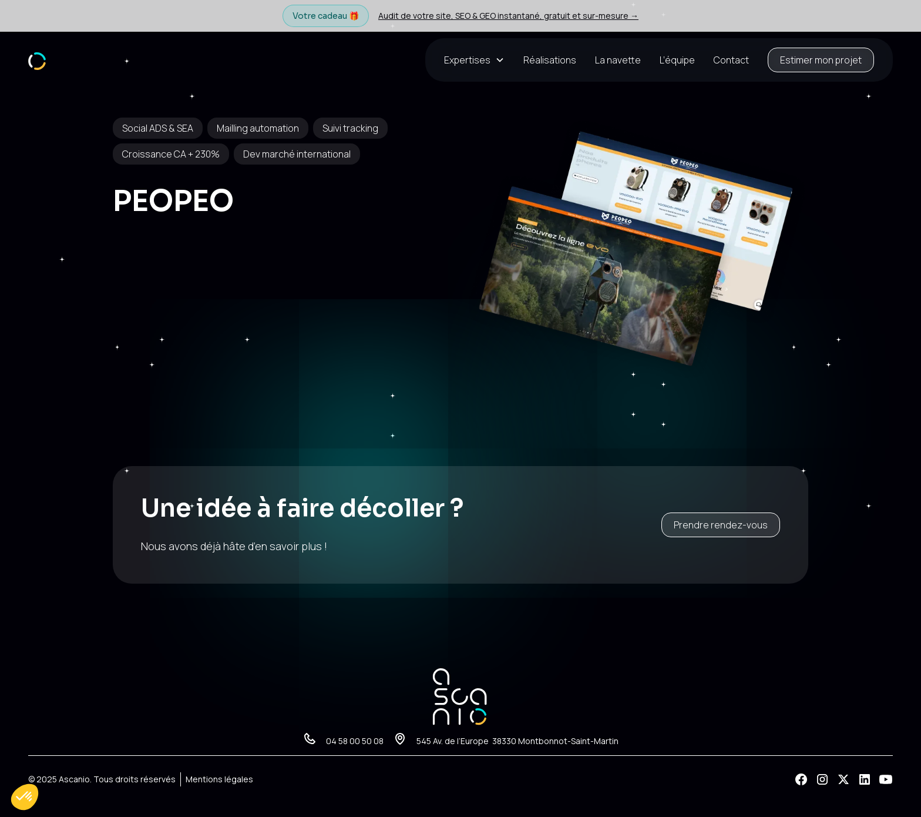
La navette (618, 59)
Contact (731, 59)
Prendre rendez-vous (721, 524)
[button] (479, 60)
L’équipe (677, 59)
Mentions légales (219, 779)
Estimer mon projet (821, 59)
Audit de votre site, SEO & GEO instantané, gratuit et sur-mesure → (508, 15)
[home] (37, 59)
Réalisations (549, 59)
